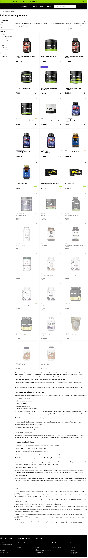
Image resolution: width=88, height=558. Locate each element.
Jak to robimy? (73, 553)
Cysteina (2, 22)
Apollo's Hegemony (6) (7, 36)
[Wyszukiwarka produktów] (65, 6)
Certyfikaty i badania (74, 552)
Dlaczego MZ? (73, 547)
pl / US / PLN (84, 1)
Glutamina (2, 24)
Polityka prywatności (39, 552)
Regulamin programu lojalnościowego (43, 550)
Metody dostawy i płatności (41, 545)
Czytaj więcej (25, 26)
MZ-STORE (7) (5, 49)
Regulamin (37, 549)
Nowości (42, 6)
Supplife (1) (4, 56)
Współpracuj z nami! (56, 545)
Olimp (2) (4, 54)
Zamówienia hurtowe (56, 547)
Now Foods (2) (5, 51)
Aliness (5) (4, 34)
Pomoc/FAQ (37, 547)
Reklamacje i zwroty (21, 549)
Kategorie (23, 6)
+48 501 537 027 (33, 1)
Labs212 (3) (4, 45)
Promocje (49, 6)
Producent (19, 547)
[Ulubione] (36, 35)
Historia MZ (72, 545)
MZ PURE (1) (4, 47)
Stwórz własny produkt (57, 549)
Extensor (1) (4, 43)
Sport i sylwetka (5, 11)
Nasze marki (72, 549)
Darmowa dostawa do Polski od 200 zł (8, 1)
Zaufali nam (72, 550)
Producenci (32, 6)
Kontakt (77, 1)
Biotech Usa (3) (5, 40)
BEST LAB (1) (4, 38)
